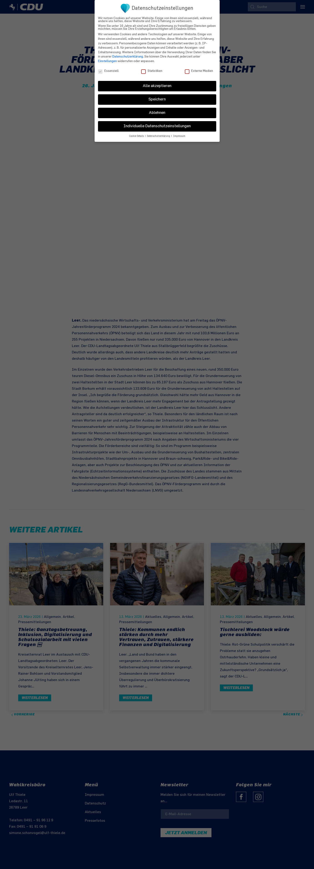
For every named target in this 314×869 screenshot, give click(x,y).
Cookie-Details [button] (137, 134)
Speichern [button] (157, 97)
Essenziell (108, 68)
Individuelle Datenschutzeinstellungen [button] (157, 124)
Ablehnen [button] (157, 110)
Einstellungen (107, 58)
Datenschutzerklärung (127, 54)
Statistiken (151, 68)
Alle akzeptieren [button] (157, 83)
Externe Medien (199, 68)
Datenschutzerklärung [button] (159, 134)
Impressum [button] (179, 134)
